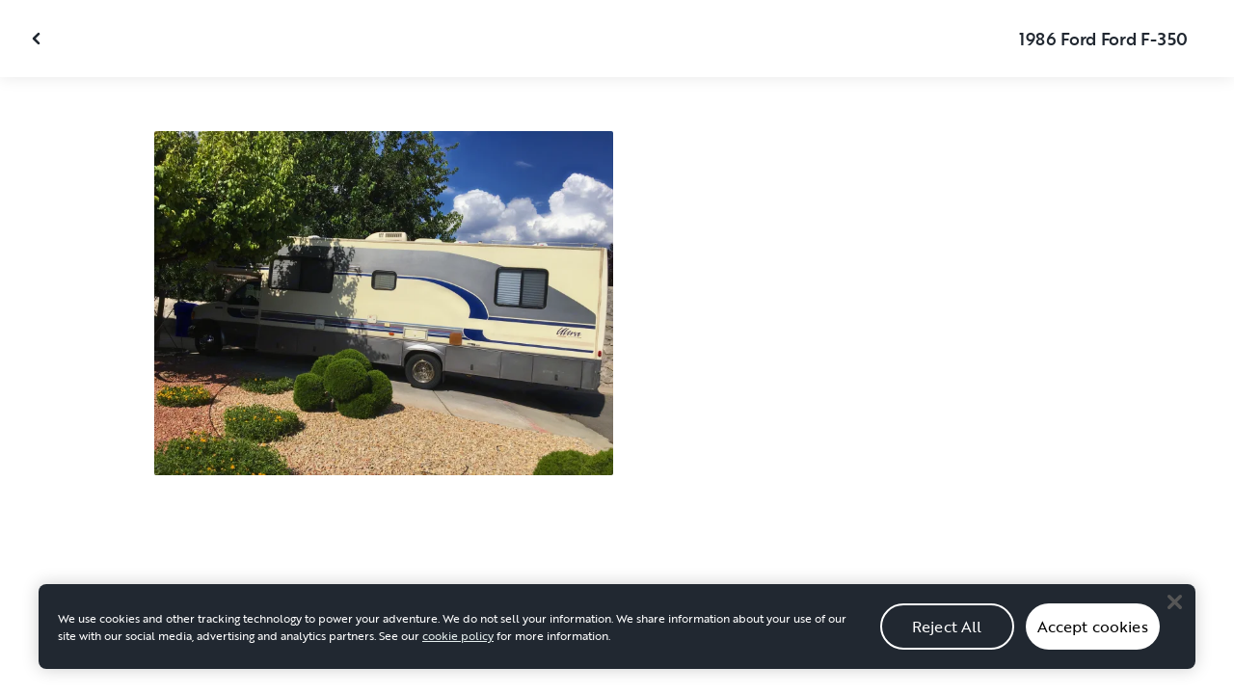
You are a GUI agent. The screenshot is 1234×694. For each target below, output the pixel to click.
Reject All (947, 639)
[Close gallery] (38, 38)
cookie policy (458, 647)
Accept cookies (1092, 639)
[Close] (1174, 614)
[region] (617, 639)
